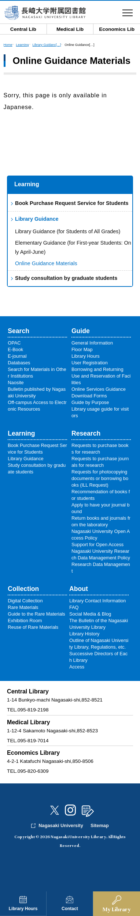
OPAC (14, 343)
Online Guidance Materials (46, 263)
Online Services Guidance (98, 389)
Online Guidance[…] (79, 45)
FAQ (74, 607)
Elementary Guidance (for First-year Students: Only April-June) (73, 247)
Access (76, 667)
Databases (19, 362)
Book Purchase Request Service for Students (72, 203)
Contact (70, 908)
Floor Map (82, 349)
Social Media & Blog (90, 614)
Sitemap (100, 825)
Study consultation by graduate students (66, 278)
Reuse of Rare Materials (33, 627)
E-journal (17, 356)
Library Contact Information (97, 600)
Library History (84, 633)
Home (8, 45)
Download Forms (89, 396)
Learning (26, 184)
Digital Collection (25, 600)
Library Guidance (36, 219)
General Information (92, 343)
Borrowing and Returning (97, 369)
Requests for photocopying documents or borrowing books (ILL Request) (99, 478)
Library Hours (23, 908)
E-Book (15, 349)
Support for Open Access (97, 544)
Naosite (15, 382)
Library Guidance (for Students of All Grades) (67, 231)
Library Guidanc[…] (47, 45)
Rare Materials (23, 607)
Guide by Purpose (90, 402)
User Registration (89, 362)
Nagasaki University (60, 825)
